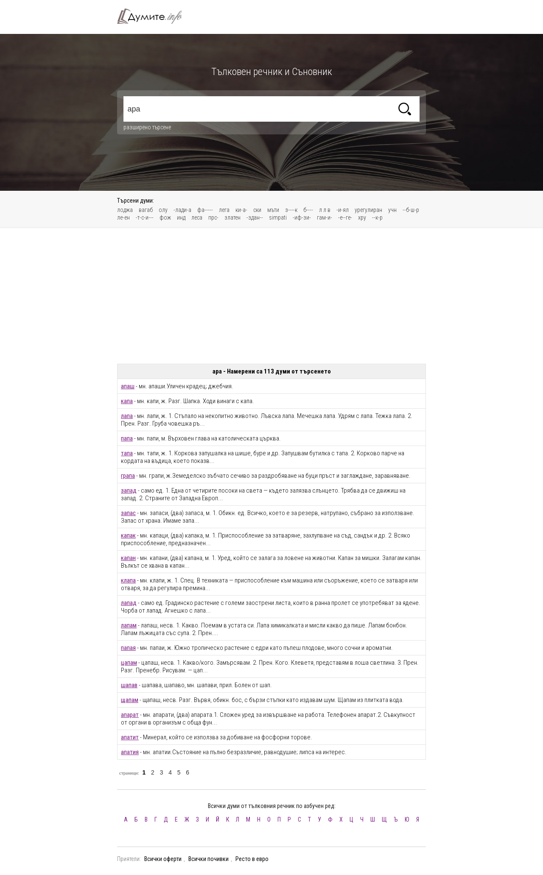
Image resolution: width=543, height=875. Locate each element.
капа (127, 401)
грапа (128, 475)
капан (128, 558)
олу (163, 209)
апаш (127, 386)
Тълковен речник (154, 16)
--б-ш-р (411, 209)
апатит (130, 737)
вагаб (146, 209)
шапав (129, 685)
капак (128, 535)
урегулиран (368, 209)
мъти (273, 209)
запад (129, 490)
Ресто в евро (252, 858)
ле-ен (123, 217)
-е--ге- (345, 217)
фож (165, 217)
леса (196, 217)
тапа (127, 453)
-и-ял (342, 209)
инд (181, 217)
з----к (291, 209)
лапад (129, 603)
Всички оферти (163, 858)
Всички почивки (208, 858)
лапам (129, 625)
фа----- (205, 209)
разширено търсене (147, 127)
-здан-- (254, 217)
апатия (130, 752)
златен (232, 217)
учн (392, 209)
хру (362, 217)
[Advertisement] (271, 296)
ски (257, 209)
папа (127, 438)
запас (128, 513)
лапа (127, 416)
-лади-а (182, 209)
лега (224, 209)
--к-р (377, 217)
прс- (213, 217)
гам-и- (324, 217)
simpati (278, 217)
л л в (324, 209)
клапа (128, 580)
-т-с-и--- (145, 217)
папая (128, 648)
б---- (308, 209)
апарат (130, 715)
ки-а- (241, 209)
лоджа (125, 209)
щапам (129, 700)
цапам (129, 662)
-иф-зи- (302, 217)
